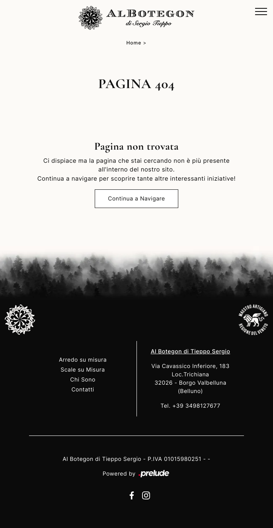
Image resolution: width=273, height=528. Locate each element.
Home (133, 43)
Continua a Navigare (136, 198)
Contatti (82, 389)
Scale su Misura (82, 369)
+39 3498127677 (196, 406)
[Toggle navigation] (261, 12)
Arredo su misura (83, 359)
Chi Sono (83, 379)
